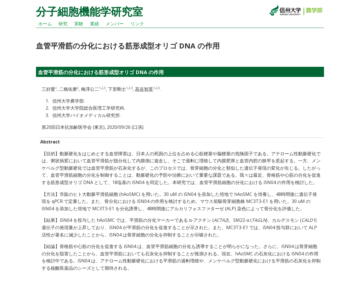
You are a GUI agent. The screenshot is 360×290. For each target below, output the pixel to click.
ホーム (45, 24)
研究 (63, 24)
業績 (94, 24)
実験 (78, 24)
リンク (137, 24)
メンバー (115, 24)
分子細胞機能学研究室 (89, 11)
